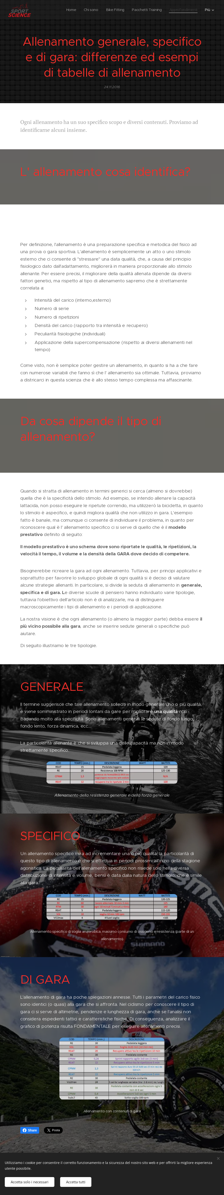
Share (30, 1130)
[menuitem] (68, 10)
